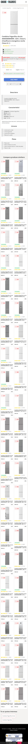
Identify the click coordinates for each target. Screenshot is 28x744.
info (12, 180)
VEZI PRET (14, 80)
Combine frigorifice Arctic (18, 8)
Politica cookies (14, 730)
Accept (19, 743)
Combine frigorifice (6, 8)
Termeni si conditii (6, 728)
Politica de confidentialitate (19, 728)
